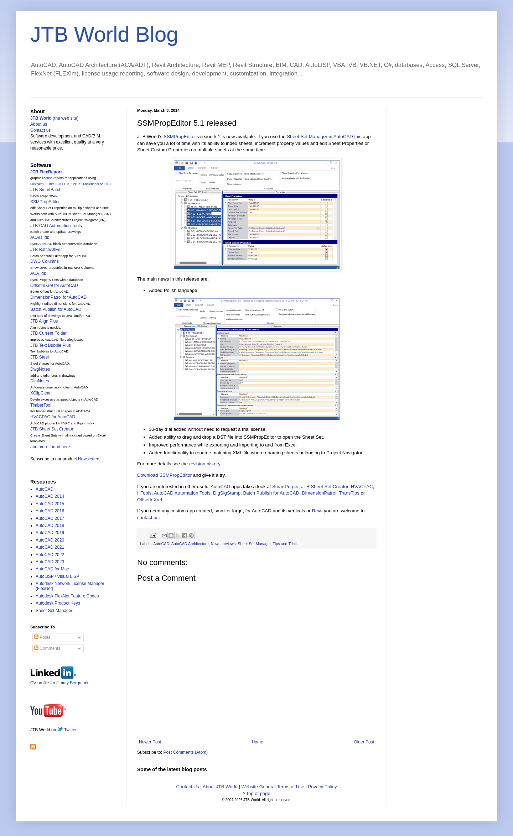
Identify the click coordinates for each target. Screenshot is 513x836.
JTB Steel (39, 357)
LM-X (108, 184)
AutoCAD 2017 (50, 518)
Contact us (40, 130)
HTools (144, 493)
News (216, 544)
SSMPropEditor (180, 136)
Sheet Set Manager (307, 136)
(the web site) (54, 118)
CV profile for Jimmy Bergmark (59, 680)
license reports (53, 178)
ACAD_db (39, 237)
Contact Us (187, 786)
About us (38, 124)
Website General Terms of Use (272, 786)
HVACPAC (362, 486)
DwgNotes (40, 369)
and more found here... (51, 446)
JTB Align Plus (44, 321)
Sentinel (93, 184)
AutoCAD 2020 (50, 540)
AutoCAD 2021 (50, 547)
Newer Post (150, 742)
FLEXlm (49, 184)
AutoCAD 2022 (50, 554)
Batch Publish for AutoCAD (271, 493)
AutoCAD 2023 (50, 561)
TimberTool (40, 405)
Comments (47, 648)
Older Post (364, 742)
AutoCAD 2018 (50, 525)
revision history (204, 463)
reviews (229, 544)
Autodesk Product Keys (58, 603)
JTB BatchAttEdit (46, 249)
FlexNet (36, 184)
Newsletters (89, 458)
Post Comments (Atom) (185, 752)
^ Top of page (256, 793)
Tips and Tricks (286, 544)
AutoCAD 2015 (50, 503)
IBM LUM (62, 184)
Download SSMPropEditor (164, 475)
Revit (317, 510)
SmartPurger (285, 486)
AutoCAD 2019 (50, 532)
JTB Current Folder (48, 333)
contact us (148, 517)
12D (74, 184)
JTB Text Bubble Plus (50, 345)
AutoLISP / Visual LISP (57, 576)
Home (257, 742)
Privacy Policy (322, 786)
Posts (42, 637)
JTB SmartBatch (45, 189)
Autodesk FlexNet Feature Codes (67, 596)
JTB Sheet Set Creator (324, 486)
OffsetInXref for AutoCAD (54, 285)
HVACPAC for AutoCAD (52, 416)
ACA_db (38, 273)
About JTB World (220, 786)
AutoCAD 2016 (50, 510)
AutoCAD (343, 136)
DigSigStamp (226, 493)
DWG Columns (44, 261)
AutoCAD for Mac (52, 568)
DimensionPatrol (319, 493)
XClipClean (41, 393)
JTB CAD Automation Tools (56, 225)
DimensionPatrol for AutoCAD (58, 297)
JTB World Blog (104, 34)
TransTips (349, 493)
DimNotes (39, 380)
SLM (82, 184)
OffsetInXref (149, 499)
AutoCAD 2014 (50, 496)
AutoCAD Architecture (190, 544)
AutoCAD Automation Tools (182, 493)
